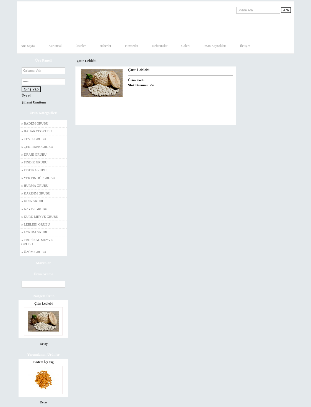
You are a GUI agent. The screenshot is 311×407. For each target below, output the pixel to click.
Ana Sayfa (28, 46)
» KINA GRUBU (32, 201)
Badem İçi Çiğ (43, 362)
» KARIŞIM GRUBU (35, 193)
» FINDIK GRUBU (34, 162)
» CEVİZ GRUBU (33, 139)
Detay (44, 344)
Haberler (105, 46)
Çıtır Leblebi (43, 303)
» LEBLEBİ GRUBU (35, 224)
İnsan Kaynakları (214, 46)
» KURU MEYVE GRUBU (39, 217)
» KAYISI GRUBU (34, 209)
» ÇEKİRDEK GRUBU (37, 147)
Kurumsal (54, 46)
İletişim (245, 46)
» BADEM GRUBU (34, 123)
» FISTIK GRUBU (33, 170)
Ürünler (81, 46)
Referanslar (159, 46)
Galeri (185, 46)
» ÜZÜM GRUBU (33, 252)
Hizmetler (131, 46)
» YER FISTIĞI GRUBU (38, 178)
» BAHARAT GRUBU (36, 131)
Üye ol (26, 95)
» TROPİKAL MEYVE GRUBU (37, 242)
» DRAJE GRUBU (33, 154)
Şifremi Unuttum (34, 102)
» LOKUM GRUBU (34, 232)
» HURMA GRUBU (34, 186)
